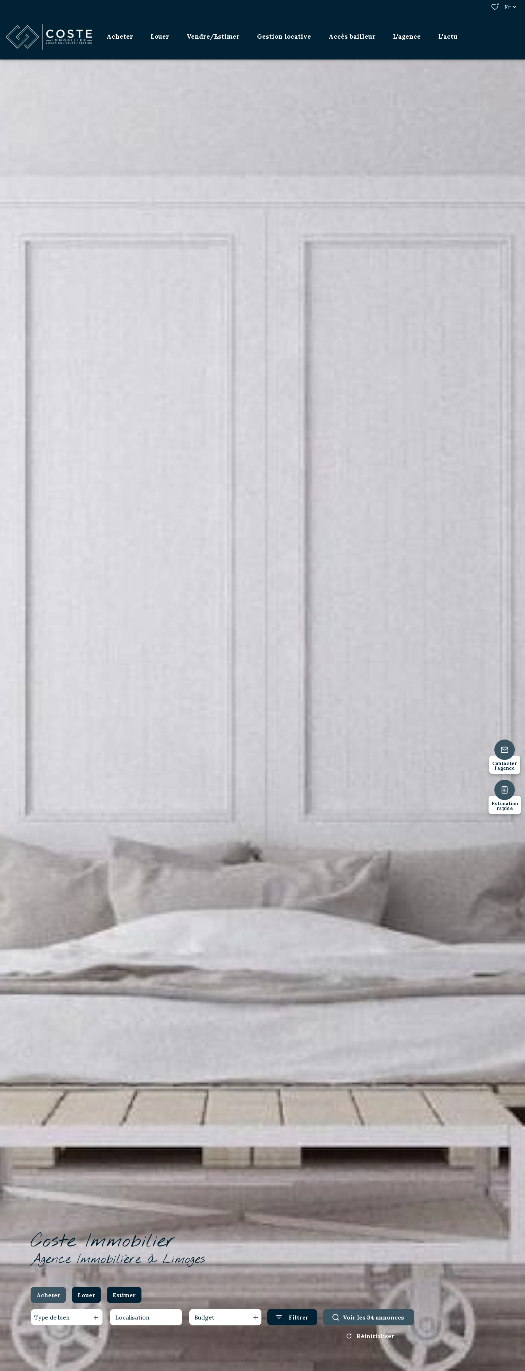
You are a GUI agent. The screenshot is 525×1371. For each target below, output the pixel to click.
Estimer (124, 1295)
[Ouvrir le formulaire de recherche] (292, 1317)
